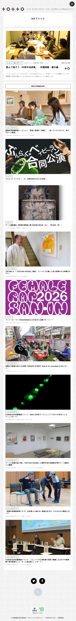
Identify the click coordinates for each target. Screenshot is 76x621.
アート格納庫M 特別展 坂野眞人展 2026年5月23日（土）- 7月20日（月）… (34, 225)
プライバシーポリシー (35, 618)
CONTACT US (50, 618)
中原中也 (36, 63)
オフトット (28, 63)
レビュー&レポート (14, 63)
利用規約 (61, 618)
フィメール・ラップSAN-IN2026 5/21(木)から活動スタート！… (29, 320)
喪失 (41, 63)
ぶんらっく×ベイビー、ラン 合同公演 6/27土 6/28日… (26, 179)
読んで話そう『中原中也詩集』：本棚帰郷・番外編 (32, 67)
